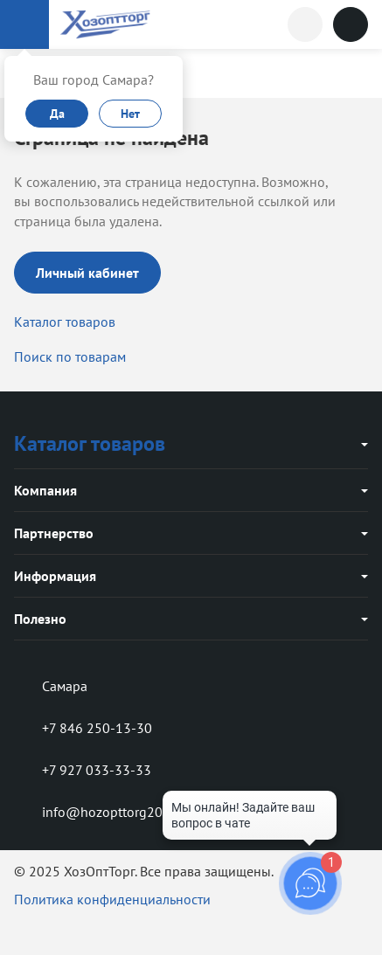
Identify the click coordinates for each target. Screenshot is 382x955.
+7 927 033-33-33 (82, 769)
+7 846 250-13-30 (83, 727)
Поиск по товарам (70, 356)
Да (57, 113)
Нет (130, 113)
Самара (50, 685)
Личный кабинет (87, 272)
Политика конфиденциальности (112, 899)
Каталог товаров (64, 321)
